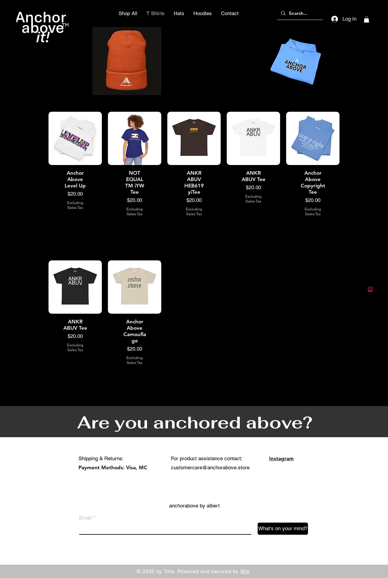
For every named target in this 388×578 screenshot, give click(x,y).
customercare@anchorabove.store (210, 467)
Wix (245, 571)
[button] (366, 19)
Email (85, 517)
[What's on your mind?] (283, 529)
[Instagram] (370, 289)
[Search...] (299, 13)
